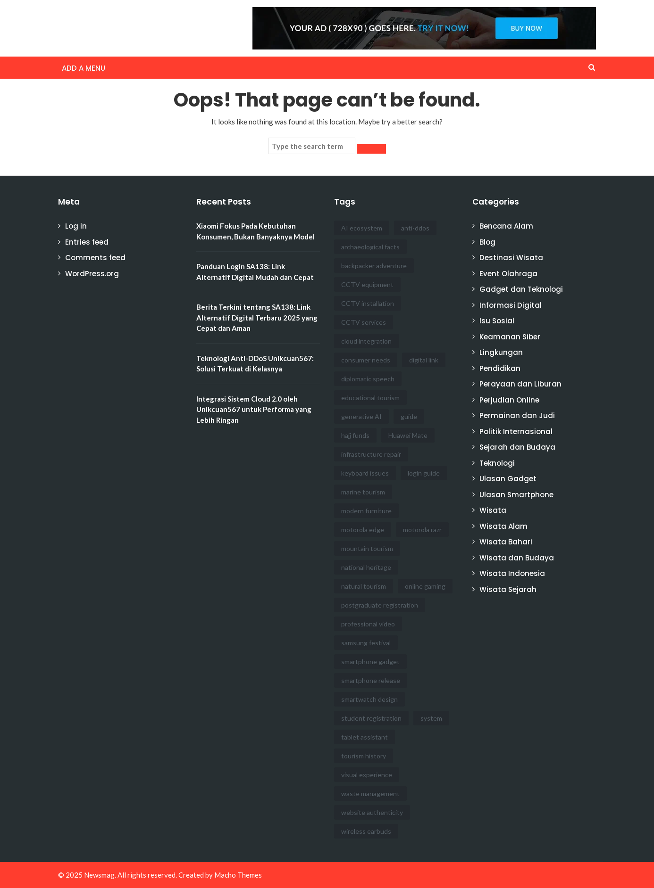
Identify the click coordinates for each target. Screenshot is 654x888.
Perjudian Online (509, 400)
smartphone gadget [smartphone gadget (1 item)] (370, 662)
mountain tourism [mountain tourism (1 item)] (367, 548)
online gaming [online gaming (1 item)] (425, 586)
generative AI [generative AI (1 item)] (361, 416)
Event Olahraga (508, 274)
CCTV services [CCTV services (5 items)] (363, 322)
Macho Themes (238, 875)
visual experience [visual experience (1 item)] (366, 775)
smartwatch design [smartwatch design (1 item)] (369, 699)
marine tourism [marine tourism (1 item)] (363, 492)
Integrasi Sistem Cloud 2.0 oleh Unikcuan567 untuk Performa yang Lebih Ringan (253, 409)
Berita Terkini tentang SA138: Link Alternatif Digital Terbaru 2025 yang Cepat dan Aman (257, 317)
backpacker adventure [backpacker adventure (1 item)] (374, 266)
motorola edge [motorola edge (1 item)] (362, 530)
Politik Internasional (516, 431)
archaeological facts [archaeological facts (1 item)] (370, 247)
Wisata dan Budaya (516, 558)
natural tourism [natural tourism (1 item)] (363, 586)
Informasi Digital (510, 305)
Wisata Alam (503, 526)
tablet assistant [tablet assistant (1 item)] (364, 737)
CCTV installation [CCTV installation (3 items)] (367, 303)
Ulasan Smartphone (516, 495)
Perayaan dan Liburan (520, 384)
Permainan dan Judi (517, 415)
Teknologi (497, 463)
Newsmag (99, 875)
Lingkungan (501, 352)
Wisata (492, 510)
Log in (76, 226)
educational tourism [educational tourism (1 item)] (370, 398)
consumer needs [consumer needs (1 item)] (365, 360)
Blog (487, 242)
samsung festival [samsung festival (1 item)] (366, 643)
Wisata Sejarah (508, 589)
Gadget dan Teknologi (521, 289)
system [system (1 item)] (431, 718)
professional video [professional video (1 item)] (368, 624)
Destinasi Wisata (511, 258)
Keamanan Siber (509, 337)
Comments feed (95, 258)
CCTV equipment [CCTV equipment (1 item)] (367, 284)
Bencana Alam (506, 226)
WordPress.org (92, 274)
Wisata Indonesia (512, 573)
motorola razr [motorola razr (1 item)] (422, 530)
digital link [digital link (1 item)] (423, 360)
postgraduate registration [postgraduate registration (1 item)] (379, 605)
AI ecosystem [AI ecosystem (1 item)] (361, 228)
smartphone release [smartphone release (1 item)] (370, 680)
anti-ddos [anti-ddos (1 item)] (415, 228)
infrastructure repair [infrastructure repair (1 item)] (371, 454)
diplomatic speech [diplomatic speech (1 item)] (367, 379)
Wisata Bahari (505, 542)
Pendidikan (499, 368)
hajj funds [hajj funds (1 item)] (355, 435)
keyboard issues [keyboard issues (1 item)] (365, 473)
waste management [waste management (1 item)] (370, 793)
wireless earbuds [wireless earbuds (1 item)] (366, 831)
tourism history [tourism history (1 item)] (363, 756)
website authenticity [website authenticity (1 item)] (372, 812)
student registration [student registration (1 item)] (371, 718)
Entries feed (87, 242)
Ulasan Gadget (508, 479)
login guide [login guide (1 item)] (424, 473)
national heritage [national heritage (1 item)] (366, 567)
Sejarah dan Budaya (517, 447)
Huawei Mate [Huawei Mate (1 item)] (408, 435)
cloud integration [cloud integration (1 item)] (366, 341)
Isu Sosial (496, 321)
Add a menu (83, 68)
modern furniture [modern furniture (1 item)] (366, 511)
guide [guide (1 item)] (409, 416)
